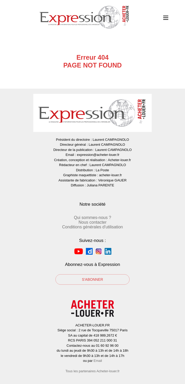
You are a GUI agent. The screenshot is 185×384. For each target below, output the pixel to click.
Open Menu (165, 17)
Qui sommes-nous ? (92, 217)
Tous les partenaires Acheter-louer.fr (92, 371)
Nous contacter (93, 222)
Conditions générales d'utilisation (92, 227)
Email (97, 361)
